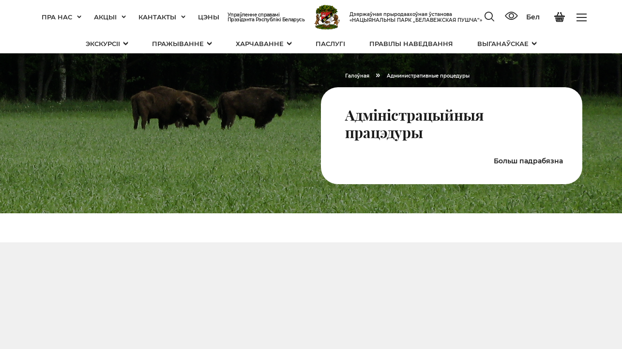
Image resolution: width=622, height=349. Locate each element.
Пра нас (61, 17)
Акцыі (110, 17)
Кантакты (161, 17)
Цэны (208, 17)
